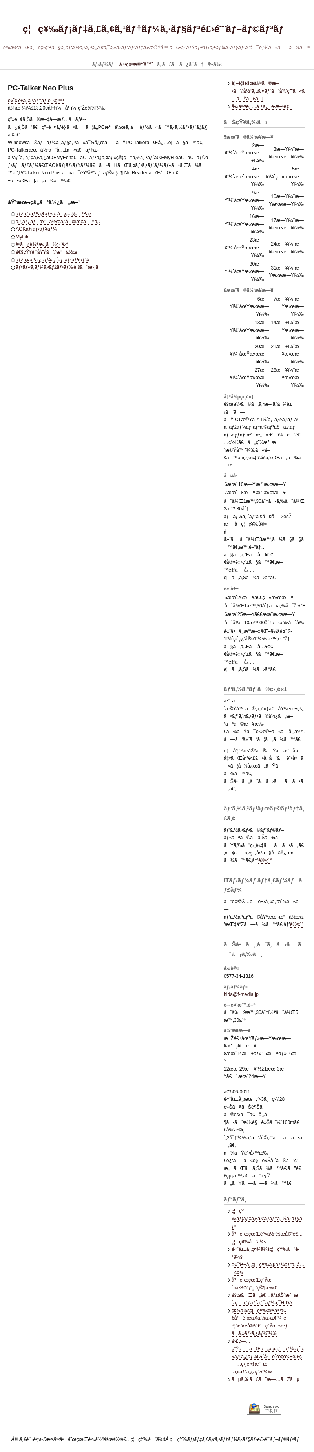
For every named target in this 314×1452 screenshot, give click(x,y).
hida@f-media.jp (241, 994)
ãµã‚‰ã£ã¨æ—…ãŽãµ (265, 1379)
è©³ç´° (265, 860)
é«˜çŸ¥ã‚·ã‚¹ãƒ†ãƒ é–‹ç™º (36, 100)
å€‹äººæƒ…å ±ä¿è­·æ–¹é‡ (262, 106)
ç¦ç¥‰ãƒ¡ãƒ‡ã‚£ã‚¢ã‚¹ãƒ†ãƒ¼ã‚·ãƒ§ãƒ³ (267, 1218)
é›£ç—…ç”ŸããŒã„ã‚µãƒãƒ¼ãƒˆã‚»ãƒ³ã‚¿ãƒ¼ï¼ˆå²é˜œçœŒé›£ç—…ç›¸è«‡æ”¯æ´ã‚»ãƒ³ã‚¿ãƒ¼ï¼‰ (268, 1356)
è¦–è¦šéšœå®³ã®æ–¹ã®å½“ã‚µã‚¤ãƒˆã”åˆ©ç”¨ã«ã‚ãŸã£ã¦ (268, 91)
